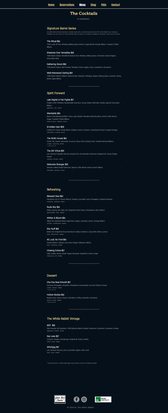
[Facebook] (76, 399)
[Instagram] (84, 399)
